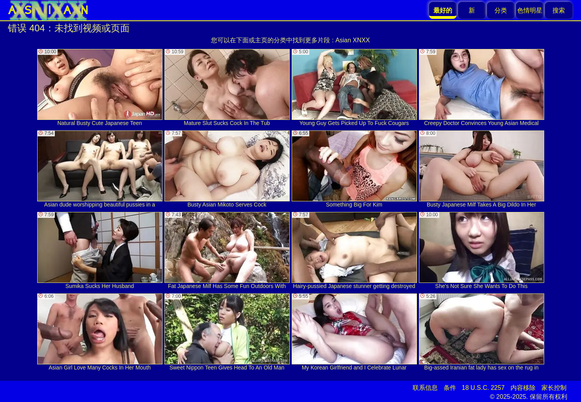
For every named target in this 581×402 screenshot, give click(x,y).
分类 (500, 10)
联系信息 (425, 387)
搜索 (558, 10)
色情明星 (529, 10)
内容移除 (523, 387)
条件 (450, 387)
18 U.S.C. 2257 (483, 387)
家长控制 (554, 387)
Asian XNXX (353, 40)
